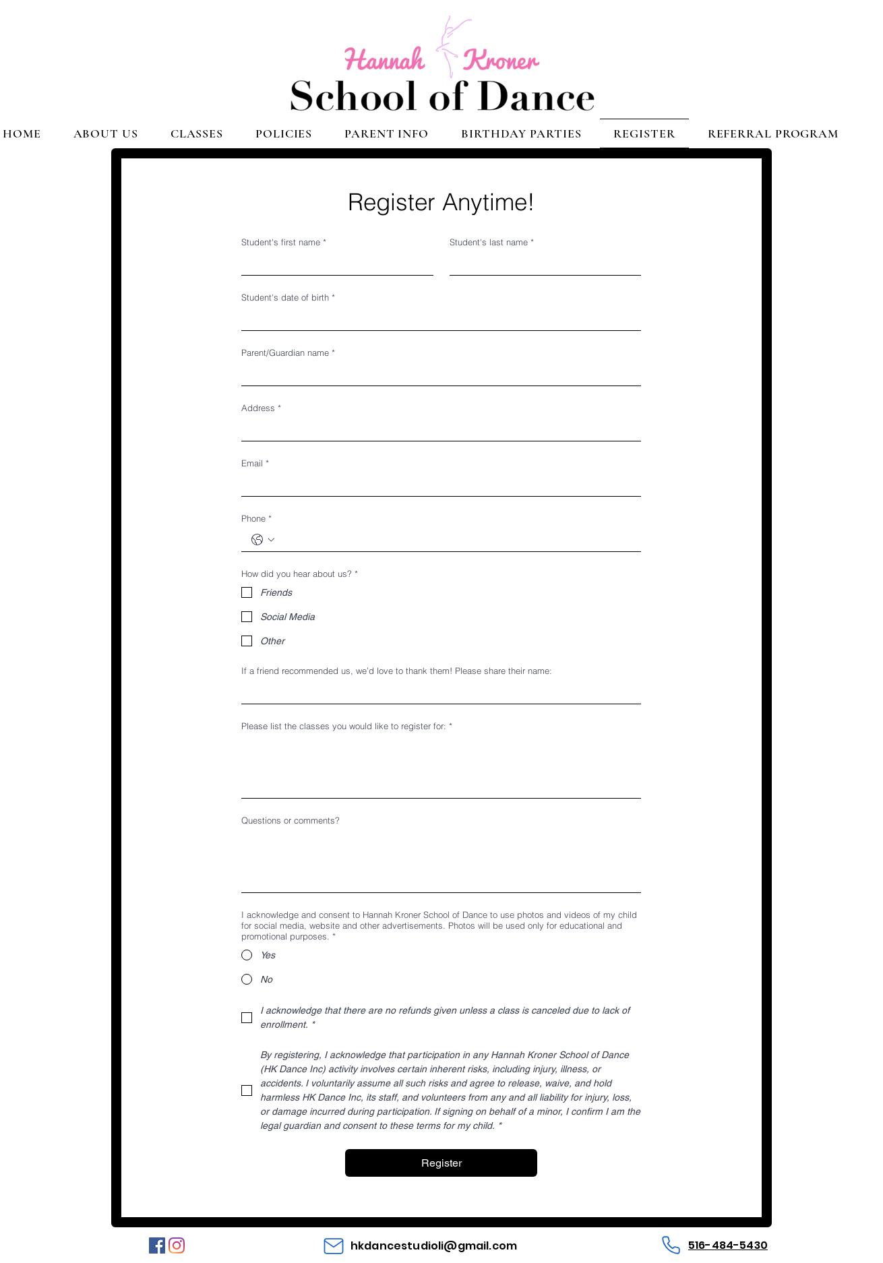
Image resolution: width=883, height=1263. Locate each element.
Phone (256, 518)
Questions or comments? (290, 820)
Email (255, 463)
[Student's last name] (542, 264)
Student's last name (492, 242)
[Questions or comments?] (441, 861)
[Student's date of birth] (437, 319)
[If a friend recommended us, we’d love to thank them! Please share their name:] (437, 692)
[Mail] (333, 1246)
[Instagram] (177, 1245)
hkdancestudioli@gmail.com (434, 1246)
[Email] (437, 485)
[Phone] (670, 1245)
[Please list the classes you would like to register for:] (441, 767)
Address (261, 407)
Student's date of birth (288, 297)
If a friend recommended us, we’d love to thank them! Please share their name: (396, 670)
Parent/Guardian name (288, 352)
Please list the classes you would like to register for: (346, 725)
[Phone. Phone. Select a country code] (262, 540)
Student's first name (283, 242)
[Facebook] (157, 1245)
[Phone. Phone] (454, 540)
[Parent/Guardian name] (437, 374)
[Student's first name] (333, 264)
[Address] (437, 430)
